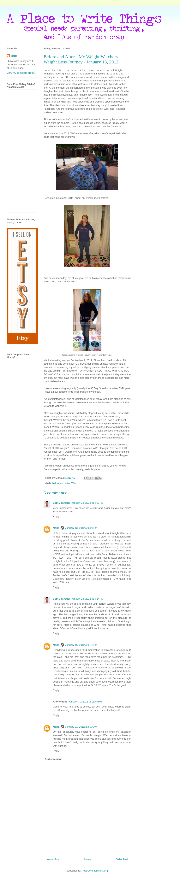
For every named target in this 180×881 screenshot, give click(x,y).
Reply (56, 516)
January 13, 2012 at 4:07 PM (87, 502)
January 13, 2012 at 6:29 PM (81, 527)
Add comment (53, 759)
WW (73, 483)
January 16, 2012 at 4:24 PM (87, 598)
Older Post (122, 859)
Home (87, 859)
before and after (61, 483)
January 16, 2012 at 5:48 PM (81, 644)
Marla (56, 527)
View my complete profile (21, 72)
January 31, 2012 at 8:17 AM (81, 726)
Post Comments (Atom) (95, 870)
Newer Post (52, 859)
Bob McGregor (61, 502)
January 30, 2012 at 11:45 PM (85, 701)
